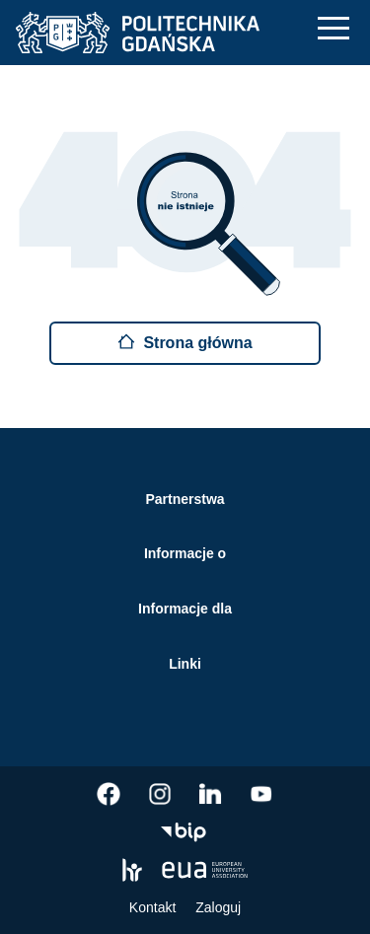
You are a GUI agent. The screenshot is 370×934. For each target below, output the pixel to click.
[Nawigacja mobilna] (333, 28)
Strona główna (184, 341)
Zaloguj (218, 907)
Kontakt (152, 907)
